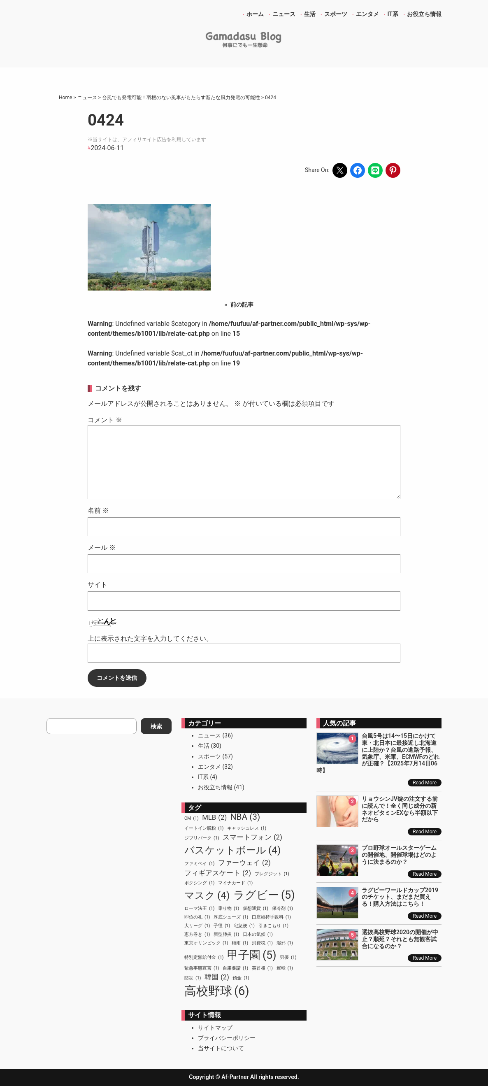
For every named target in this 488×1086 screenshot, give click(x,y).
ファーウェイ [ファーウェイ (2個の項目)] (244, 863)
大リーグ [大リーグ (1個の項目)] (197, 926)
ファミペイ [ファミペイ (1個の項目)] (199, 863)
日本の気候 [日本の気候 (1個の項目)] (258, 934)
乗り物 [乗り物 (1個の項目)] (228, 908)
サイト (97, 584)
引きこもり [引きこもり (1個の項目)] (273, 926)
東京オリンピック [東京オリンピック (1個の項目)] (206, 943)
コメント (105, 420)
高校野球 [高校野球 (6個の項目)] (216, 991)
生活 (203, 745)
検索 (156, 726)
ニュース (209, 735)
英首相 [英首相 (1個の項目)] (262, 968)
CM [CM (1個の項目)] (191, 818)
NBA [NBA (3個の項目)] (245, 817)
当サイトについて (221, 1048)
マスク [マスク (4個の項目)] (207, 895)
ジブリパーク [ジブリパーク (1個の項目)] (201, 838)
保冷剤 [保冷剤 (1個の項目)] (282, 908)
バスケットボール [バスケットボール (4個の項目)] (232, 850)
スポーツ (209, 756)
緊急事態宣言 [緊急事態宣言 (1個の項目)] (201, 968)
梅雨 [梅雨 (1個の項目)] (240, 943)
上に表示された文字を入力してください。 (150, 638)
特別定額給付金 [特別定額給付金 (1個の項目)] (203, 957)
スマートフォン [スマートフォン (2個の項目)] (252, 837)
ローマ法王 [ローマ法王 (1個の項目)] (199, 908)
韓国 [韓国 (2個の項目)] (216, 977)
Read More (425, 783)
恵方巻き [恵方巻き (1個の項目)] (197, 934)
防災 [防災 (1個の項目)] (192, 978)
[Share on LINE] (375, 170)
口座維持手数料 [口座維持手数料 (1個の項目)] (271, 917)
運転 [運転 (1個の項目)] (285, 968)
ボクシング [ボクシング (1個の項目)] (199, 883)
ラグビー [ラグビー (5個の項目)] (264, 895)
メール (102, 547)
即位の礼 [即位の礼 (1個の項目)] (197, 917)
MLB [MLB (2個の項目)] (214, 817)
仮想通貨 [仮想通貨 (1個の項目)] (255, 908)
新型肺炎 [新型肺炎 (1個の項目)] (226, 934)
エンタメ (209, 766)
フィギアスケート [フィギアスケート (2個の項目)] (217, 873)
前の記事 (241, 304)
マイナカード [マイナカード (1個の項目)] (235, 883)
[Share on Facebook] (357, 170)
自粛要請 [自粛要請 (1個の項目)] (235, 968)
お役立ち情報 (215, 787)
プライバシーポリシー (227, 1038)
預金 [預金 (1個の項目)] (240, 978)
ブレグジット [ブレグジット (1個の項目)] (272, 874)
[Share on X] (339, 170)
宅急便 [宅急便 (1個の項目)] (244, 926)
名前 (98, 510)
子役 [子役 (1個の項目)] (222, 926)
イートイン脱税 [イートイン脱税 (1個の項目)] (203, 828)
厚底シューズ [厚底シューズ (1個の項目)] (231, 917)
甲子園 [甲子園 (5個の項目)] (252, 955)
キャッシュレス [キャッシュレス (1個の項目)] (246, 828)
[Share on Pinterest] (393, 170)
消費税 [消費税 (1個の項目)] (262, 943)
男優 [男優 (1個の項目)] (288, 957)
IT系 (203, 777)
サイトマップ (215, 1027)
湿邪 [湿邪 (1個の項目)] (285, 943)
